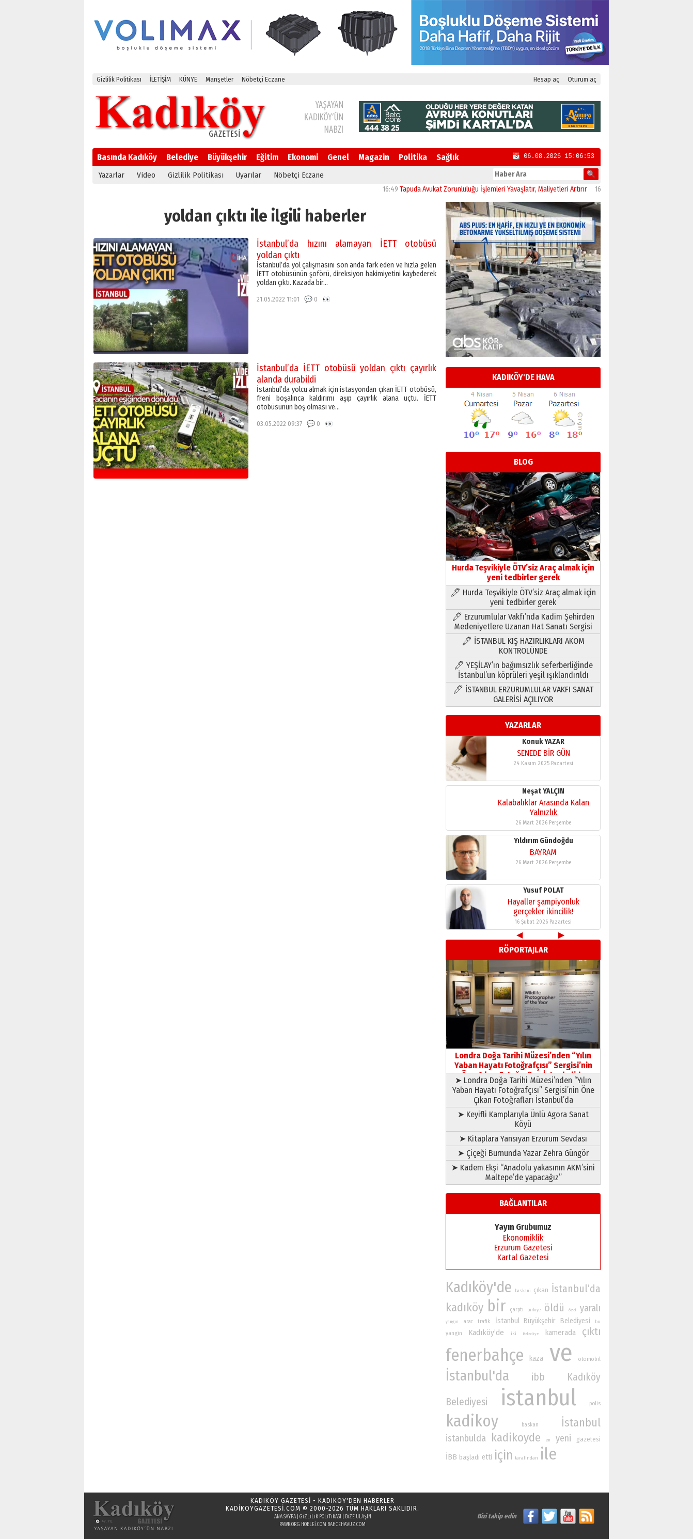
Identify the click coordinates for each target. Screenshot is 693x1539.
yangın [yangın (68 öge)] (452, 1321)
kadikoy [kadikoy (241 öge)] (472, 1421)
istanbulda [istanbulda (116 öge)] (466, 1438)
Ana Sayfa (285, 1517)
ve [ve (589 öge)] (561, 1353)
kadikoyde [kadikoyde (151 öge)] (516, 1438)
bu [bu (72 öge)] (598, 1321)
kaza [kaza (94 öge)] (536, 1358)
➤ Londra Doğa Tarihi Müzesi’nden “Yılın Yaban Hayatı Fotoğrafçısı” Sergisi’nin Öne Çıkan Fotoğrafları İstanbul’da (523, 1090)
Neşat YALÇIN (543, 791)
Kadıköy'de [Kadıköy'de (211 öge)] (479, 1287)
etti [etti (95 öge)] (487, 1457)
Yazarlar (111, 175)
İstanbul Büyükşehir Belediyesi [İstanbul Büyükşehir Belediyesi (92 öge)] (542, 1320)
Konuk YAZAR (543, 741)
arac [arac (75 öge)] (468, 1322)
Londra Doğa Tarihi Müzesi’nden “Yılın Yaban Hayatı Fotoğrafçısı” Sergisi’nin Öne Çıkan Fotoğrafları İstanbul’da (523, 1060)
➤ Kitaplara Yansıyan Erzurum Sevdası (523, 1139)
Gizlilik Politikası (119, 79)
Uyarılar (248, 175)
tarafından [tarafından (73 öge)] (526, 1458)
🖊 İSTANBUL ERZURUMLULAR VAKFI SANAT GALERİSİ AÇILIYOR (523, 694)
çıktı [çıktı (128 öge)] (591, 1331)
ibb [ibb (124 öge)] (538, 1377)
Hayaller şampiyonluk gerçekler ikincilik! (543, 906)
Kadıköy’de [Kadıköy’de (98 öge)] (486, 1332)
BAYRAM (543, 852)
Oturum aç (582, 79)
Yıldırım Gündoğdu (543, 840)
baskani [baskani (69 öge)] (523, 1290)
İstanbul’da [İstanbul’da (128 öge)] (576, 1288)
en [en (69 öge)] (548, 1439)
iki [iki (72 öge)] (513, 1333)
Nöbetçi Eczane (263, 79)
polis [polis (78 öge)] (595, 1403)
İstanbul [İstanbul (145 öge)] (581, 1423)
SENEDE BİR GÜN (543, 753)
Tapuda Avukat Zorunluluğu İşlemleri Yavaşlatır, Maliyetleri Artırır (501, 189)
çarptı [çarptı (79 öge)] (517, 1309)
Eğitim (267, 157)
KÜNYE (188, 79)
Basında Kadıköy (127, 157)
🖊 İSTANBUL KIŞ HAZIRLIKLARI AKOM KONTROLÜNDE (523, 646)
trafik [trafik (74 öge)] (484, 1322)
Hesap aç (546, 79)
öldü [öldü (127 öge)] (554, 1308)
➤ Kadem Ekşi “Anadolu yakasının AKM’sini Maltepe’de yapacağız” (523, 1172)
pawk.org (289, 1524)
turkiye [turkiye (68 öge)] (534, 1309)
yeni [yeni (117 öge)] (563, 1438)
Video (146, 175)
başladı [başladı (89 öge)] (469, 1457)
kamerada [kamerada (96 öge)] (560, 1332)
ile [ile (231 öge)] (548, 1454)
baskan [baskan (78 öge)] (530, 1424)
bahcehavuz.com (346, 1524)
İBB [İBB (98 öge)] (451, 1457)
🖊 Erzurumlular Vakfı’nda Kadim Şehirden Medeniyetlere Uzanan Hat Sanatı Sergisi (523, 621)
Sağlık (447, 157)
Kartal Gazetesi (523, 1257)
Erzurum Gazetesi (523, 1247)
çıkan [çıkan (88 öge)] (540, 1290)
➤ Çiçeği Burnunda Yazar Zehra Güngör (523, 1153)
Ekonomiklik (523, 1238)
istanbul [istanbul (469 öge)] (538, 1397)
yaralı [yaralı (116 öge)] (590, 1308)
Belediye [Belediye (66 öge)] (531, 1333)
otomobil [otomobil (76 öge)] (589, 1359)
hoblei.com (313, 1524)
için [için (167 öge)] (503, 1455)
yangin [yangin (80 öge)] (454, 1333)
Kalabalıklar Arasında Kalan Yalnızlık (543, 807)
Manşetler (219, 79)
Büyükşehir (227, 157)
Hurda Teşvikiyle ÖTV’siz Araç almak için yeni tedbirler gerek (523, 567)
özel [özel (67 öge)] (572, 1310)
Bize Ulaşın (358, 1517)
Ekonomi (303, 157)
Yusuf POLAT (543, 890)
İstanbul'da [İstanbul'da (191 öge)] (477, 1376)
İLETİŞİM (160, 79)
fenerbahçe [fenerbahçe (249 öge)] (485, 1355)
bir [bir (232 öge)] (496, 1305)
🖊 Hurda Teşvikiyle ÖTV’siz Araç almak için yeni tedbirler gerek (523, 597)
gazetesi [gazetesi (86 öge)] (588, 1439)
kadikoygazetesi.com (263, 1508)
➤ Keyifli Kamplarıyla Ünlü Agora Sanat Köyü (523, 1119)
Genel (338, 157)
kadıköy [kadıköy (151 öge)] (464, 1307)
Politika (413, 157)
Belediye (182, 157)
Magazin (373, 157)
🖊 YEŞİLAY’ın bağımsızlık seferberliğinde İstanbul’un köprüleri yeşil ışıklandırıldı (523, 670)
